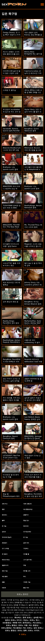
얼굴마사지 (5, 565)
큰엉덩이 (4, 543)
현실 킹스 (26, 520)
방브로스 (4, 515)
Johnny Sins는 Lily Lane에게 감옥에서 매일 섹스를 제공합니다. (33, 284)
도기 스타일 (5, 548)
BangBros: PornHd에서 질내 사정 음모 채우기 (33, 496)
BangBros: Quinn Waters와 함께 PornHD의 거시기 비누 (32, 132)
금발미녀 (25, 515)
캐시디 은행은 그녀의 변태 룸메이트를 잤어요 (11, 54)
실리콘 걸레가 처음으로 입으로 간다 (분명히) (32, 400)
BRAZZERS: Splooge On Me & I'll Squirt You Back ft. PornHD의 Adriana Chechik (33, 439)
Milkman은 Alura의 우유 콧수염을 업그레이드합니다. (32, 150)
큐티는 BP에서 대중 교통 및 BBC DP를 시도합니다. (33, 92)
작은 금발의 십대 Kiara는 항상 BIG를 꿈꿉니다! (33, 34)
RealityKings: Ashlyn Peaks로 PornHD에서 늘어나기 (11, 342)
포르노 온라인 (22, 594)
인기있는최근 (27, 531)
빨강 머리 (26, 587)
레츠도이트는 (6, 559)
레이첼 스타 (26, 571)
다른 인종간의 (27, 504)
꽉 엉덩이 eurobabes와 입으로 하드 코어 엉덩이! (12, 111)
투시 (24, 576)
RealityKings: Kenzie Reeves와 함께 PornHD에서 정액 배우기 (33, 209)
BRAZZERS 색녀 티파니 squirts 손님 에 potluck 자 (11, 188)
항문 (3, 509)
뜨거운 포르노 (35, 600)
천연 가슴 (5, 571)
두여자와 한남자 (6, 537)
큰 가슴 (4, 526)
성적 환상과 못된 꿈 (10, 302)
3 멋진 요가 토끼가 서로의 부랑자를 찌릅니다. (32, 477)
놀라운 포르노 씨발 (36, 605)
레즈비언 (25, 526)
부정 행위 (5, 576)
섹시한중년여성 (27, 509)
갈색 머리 (26, 543)
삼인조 (4, 531)
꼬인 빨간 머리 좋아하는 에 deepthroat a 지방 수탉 (32, 169)
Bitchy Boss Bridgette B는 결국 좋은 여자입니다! (33, 54)
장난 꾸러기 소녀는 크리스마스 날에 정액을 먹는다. (11, 381)
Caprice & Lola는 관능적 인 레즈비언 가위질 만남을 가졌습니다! (33, 73)
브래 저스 (5, 504)
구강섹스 (25, 548)
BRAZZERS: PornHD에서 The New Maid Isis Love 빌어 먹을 (11, 227)
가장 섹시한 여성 (12, 608)
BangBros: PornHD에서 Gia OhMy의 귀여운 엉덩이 (11, 361)
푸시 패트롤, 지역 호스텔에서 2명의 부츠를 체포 (12, 400)
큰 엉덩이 (5, 554)
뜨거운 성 (11, 600)
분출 (3, 582)
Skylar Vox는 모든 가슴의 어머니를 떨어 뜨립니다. (32, 111)
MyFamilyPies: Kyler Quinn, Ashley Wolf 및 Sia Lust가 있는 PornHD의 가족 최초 (32, 324)
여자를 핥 (26, 554)
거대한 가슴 (26, 582)
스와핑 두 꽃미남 (9, 90)
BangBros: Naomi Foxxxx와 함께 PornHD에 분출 (10, 438)
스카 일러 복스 (27, 559)
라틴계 (4, 587)
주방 (24, 565)
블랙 (3, 520)
